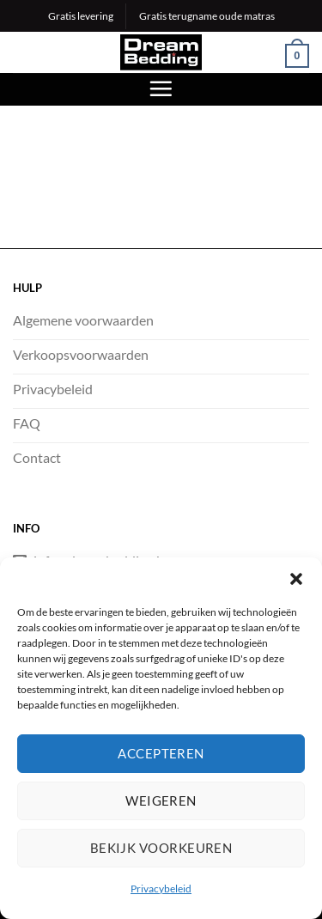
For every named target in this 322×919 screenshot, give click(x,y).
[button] (296, 580)
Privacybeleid (161, 890)
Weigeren (161, 802)
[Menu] (160, 88)
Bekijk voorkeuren (161, 849)
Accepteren (161, 755)
